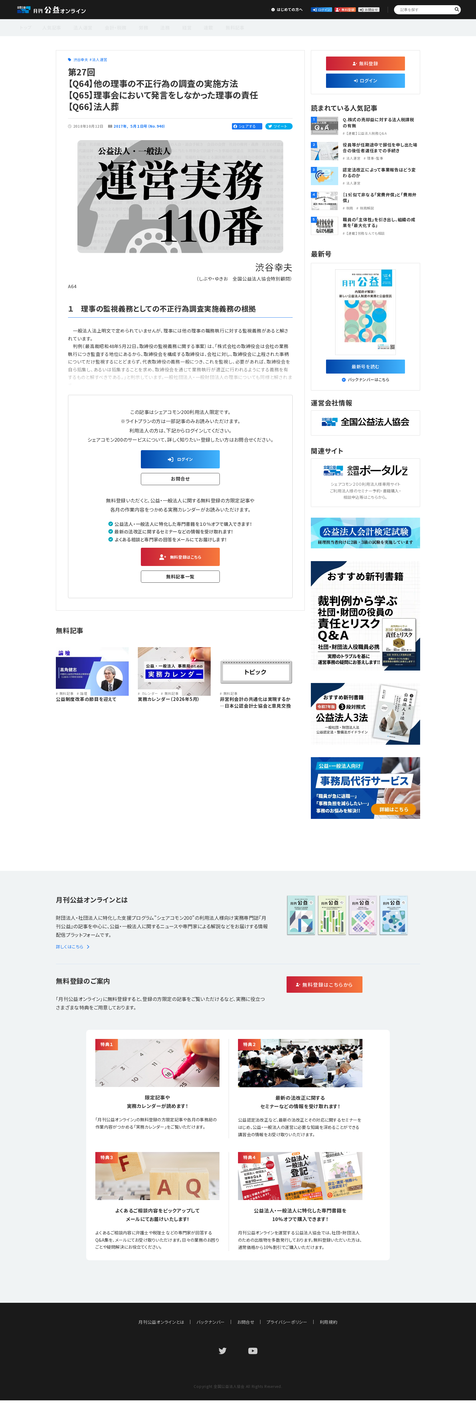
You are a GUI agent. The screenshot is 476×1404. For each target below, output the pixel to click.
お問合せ (361, 9)
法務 (153, 27)
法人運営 (79, 27)
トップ (26, 27)
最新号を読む (366, 368)
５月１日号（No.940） (148, 126)
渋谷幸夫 (80, 59)
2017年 (120, 126)
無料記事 (213, 27)
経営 (171, 27)
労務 (134, 27)
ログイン (271, 9)
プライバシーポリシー (287, 1326)
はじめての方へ (226, 9)
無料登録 (316, 9)
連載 (190, 27)
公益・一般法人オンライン (60, 10)
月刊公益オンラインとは (161, 1326)
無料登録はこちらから (350, 988)
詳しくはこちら (73, 950)
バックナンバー (210, 1326)
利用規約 (329, 1326)
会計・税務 (109, 27)
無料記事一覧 (180, 581)
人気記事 (51, 27)
